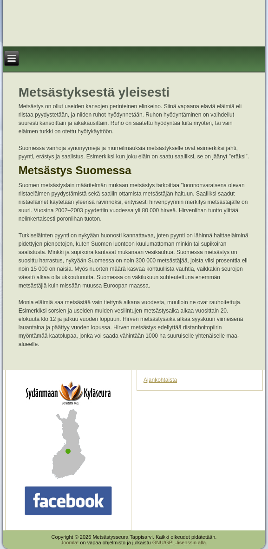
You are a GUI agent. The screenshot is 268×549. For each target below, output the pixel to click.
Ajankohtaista (160, 380)
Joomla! (70, 542)
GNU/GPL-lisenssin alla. (180, 542)
